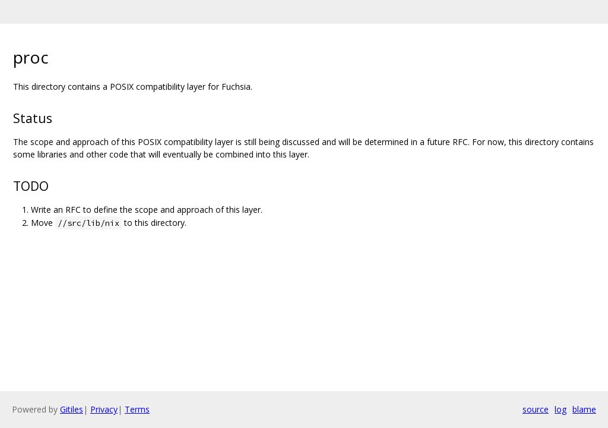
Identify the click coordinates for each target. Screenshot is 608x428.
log (560, 409)
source (535, 409)
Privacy (104, 409)
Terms (137, 409)
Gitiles (71, 409)
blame (584, 409)
